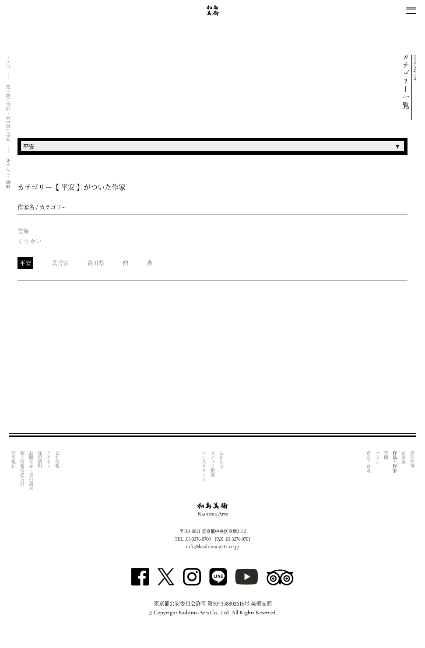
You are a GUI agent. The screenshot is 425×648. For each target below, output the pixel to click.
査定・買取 (368, 462)
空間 (386, 455)
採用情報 (39, 459)
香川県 (95, 262)
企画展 (403, 457)
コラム (377, 457)
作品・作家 (394, 462)
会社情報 (57, 459)
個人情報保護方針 (22, 468)
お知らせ (221, 459)
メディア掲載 (213, 464)
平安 (25, 262)
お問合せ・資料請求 (31, 470)
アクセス (48, 459)
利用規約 (13, 459)
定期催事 (412, 459)
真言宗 (60, 262)
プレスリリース (204, 466)
